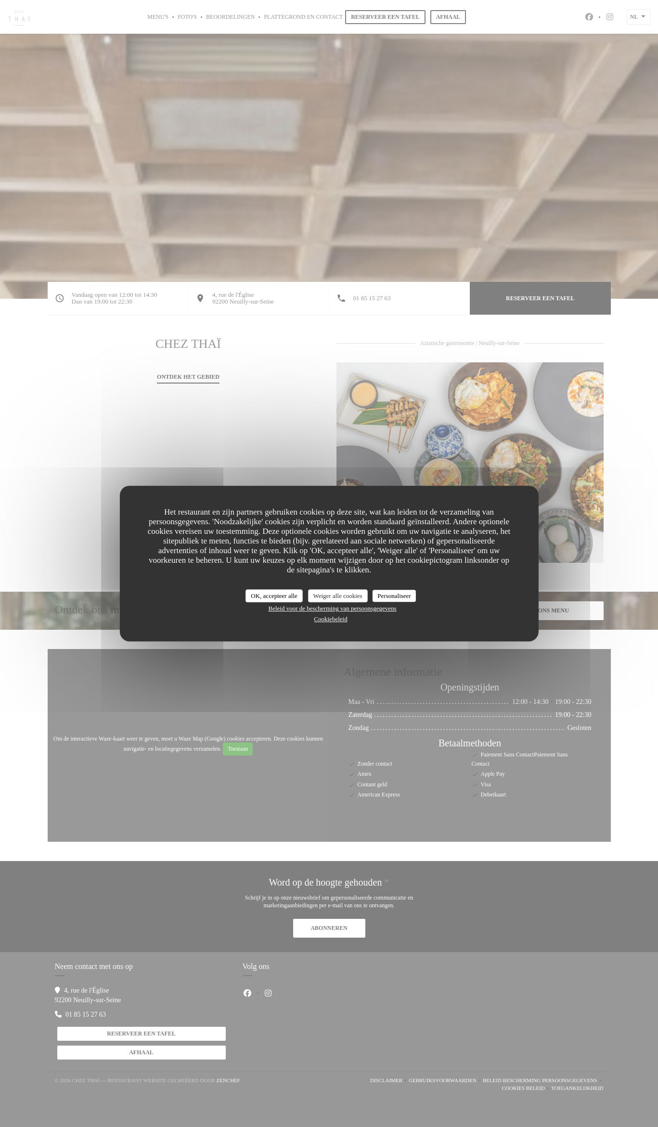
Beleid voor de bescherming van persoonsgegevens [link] (332, 608)
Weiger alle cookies (337, 595)
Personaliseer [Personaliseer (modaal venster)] (394, 595)
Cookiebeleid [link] (330, 619)
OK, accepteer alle (274, 595)
